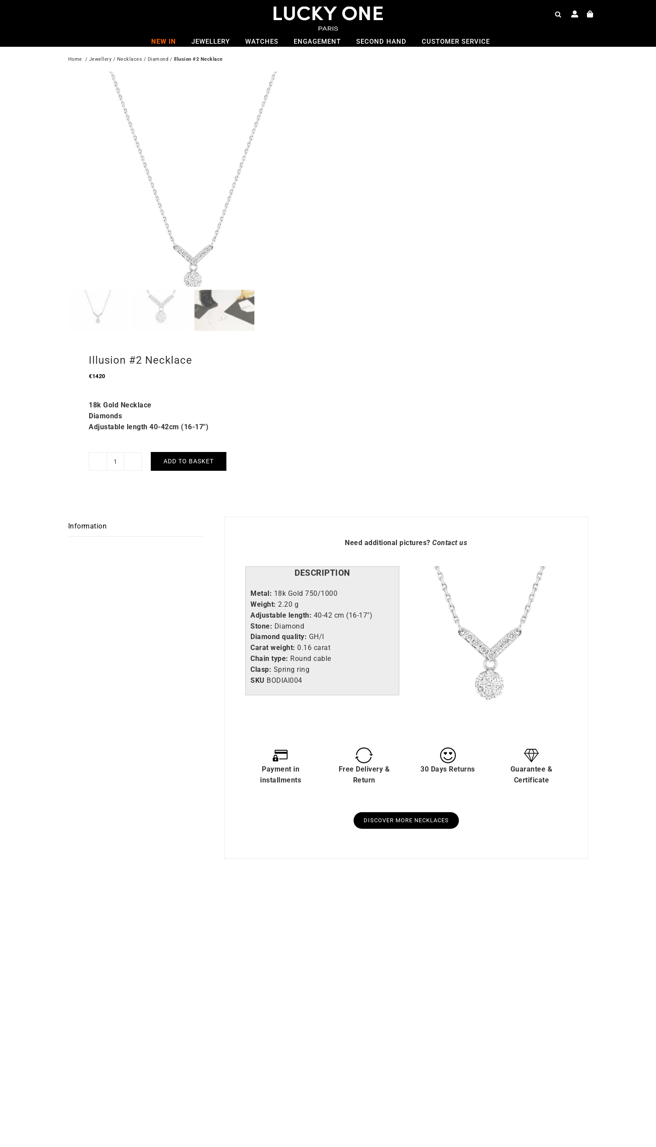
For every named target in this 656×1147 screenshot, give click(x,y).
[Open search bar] (558, 13)
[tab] (322, 538)
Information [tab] (87, 491)
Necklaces (129, 60)
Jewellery (100, 60)
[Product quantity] (115, 426)
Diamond (158, 60)
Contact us (449, 508)
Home (75, 60)
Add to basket (188, 426)
